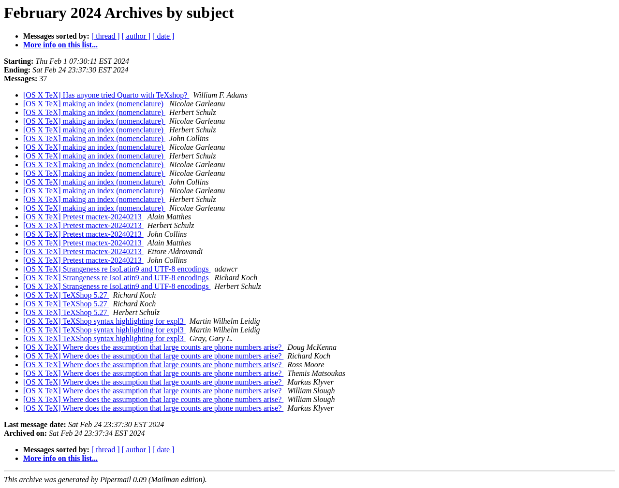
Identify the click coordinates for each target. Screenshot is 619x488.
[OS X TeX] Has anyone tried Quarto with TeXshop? (106, 95)
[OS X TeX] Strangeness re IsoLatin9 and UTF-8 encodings (116, 269)
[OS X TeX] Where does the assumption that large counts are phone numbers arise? (153, 347)
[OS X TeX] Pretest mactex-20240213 (83, 217)
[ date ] (163, 36)
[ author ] (136, 36)
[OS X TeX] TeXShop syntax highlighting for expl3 (104, 321)
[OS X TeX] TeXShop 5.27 (66, 295)
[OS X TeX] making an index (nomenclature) (94, 104)
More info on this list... (60, 45)
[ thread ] (105, 36)
